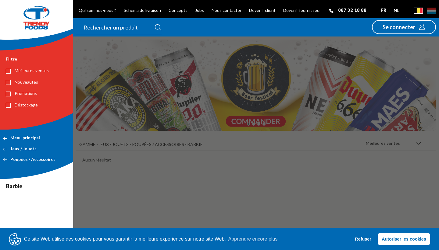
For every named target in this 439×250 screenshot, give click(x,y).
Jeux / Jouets (20, 148)
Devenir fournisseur (302, 10)
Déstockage (22, 105)
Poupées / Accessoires (29, 159)
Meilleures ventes (27, 70)
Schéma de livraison (142, 10)
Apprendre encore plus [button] (252, 238)
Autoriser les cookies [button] (404, 239)
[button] (404, 27)
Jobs (199, 10)
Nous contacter (226, 10)
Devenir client (262, 10)
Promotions (21, 93)
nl (396, 10)
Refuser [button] (363, 239)
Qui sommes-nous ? (97, 10)
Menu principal (21, 137)
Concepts (178, 10)
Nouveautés (22, 82)
